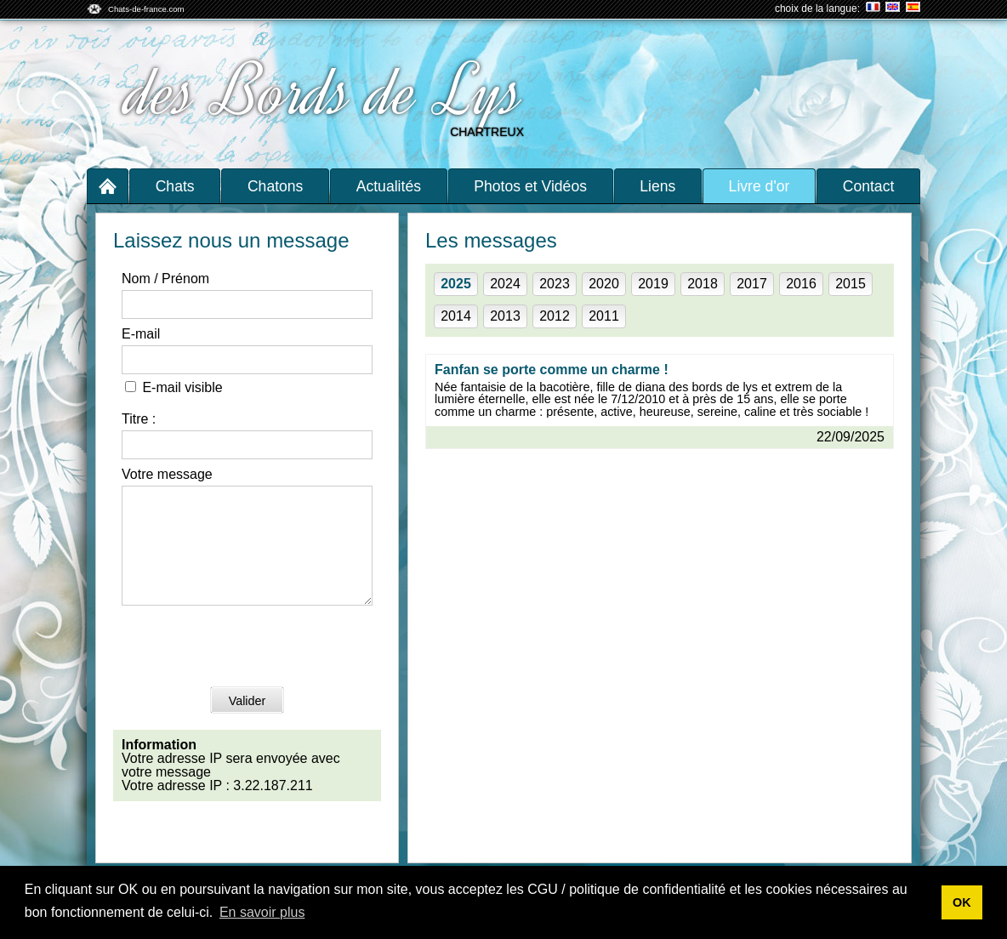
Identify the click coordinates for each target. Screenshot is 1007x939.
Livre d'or (759, 186)
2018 (702, 283)
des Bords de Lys (326, 92)
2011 (604, 316)
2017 (752, 283)
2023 (554, 283)
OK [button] (962, 902)
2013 (505, 316)
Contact (869, 186)
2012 (554, 316)
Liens (657, 186)
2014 (456, 316)
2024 (505, 283)
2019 (653, 283)
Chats (175, 186)
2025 (456, 283)
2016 (801, 283)
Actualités (388, 186)
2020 (604, 283)
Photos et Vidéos (530, 186)
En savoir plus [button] (262, 912)
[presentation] (251, 668)
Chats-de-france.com (146, 9)
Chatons (275, 186)
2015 (850, 283)
